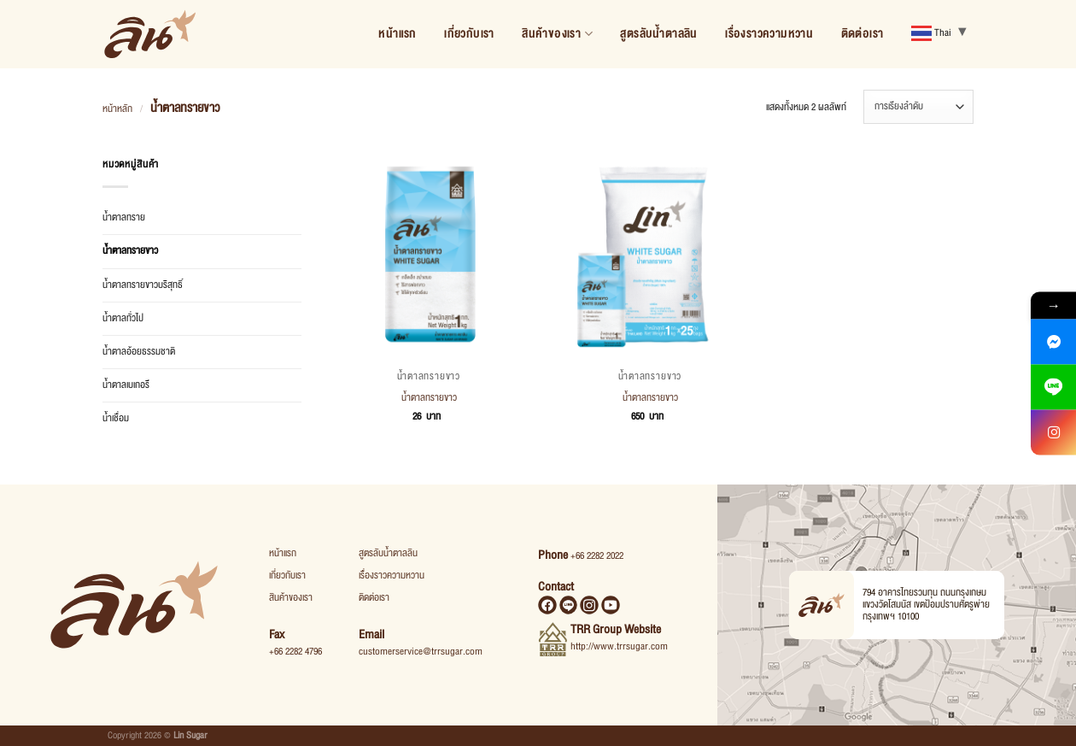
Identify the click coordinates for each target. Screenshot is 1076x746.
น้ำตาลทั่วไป (122, 318)
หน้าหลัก (117, 109)
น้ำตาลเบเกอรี (125, 385)
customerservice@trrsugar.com (420, 651)
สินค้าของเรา (557, 34)
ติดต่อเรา (862, 34)
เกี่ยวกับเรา (469, 34)
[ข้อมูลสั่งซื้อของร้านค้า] (918, 107)
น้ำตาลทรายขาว (130, 251)
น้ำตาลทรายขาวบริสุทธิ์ (142, 285)
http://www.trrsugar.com (619, 646)
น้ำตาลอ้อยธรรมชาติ (138, 352)
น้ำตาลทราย (123, 217)
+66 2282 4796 (295, 651)
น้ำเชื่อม (115, 418)
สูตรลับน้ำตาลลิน (658, 34)
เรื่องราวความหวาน (769, 34)
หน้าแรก (397, 34)
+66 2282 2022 (596, 556)
